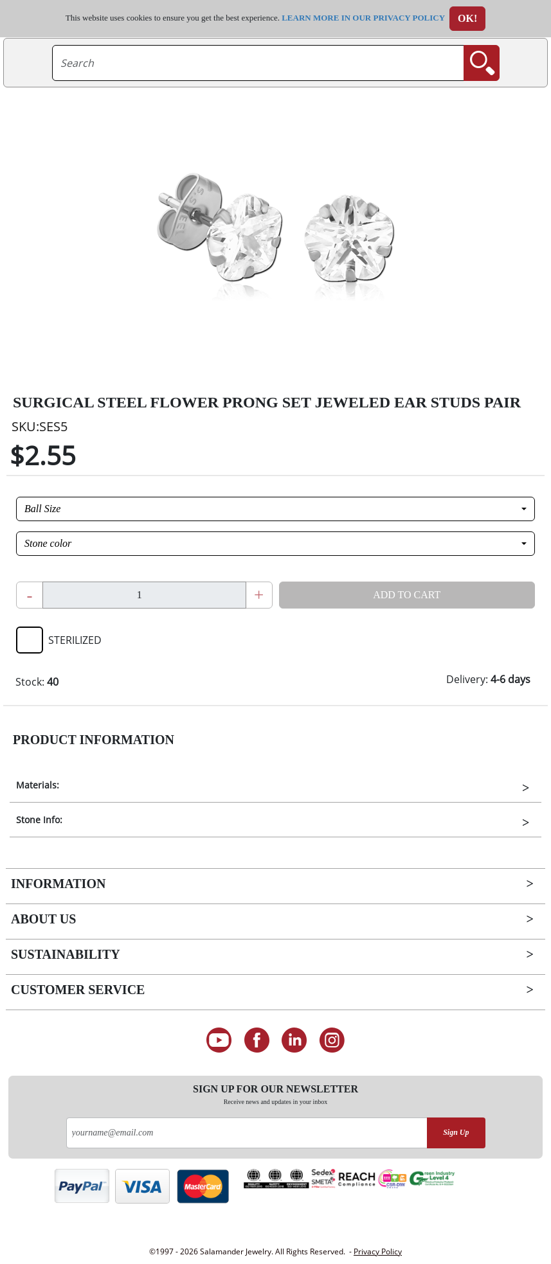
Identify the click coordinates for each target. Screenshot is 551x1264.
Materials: (37, 785)
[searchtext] (258, 63)
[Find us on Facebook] (257, 1040)
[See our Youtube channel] (219, 1040)
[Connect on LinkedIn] (294, 1040)
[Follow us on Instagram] (332, 1040)
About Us (43, 919)
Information (58, 884)
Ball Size (42, 508)
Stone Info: (39, 820)
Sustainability (65, 954)
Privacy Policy (378, 1251)
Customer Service (78, 990)
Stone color (47, 543)
